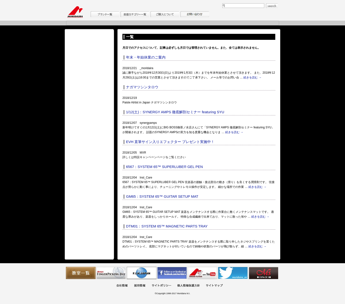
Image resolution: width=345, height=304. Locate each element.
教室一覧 (81, 273)
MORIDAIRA (75, 12)
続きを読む (252, 77)
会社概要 (122, 286)
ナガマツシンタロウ (142, 87)
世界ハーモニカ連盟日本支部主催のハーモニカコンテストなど (141, 273)
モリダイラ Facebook (172, 273)
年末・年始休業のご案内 (146, 57)
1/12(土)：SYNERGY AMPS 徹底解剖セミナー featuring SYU (175, 112)
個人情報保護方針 (188, 286)
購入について (164, 14)
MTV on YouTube (202, 273)
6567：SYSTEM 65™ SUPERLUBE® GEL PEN (164, 167)
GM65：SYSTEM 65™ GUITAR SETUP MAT (162, 196)
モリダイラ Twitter (233, 273)
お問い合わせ (194, 14)
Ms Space (263, 273)
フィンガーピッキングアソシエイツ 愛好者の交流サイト (111, 273)
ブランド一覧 (105, 14)
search (272, 5)
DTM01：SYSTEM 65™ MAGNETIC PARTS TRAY (167, 226)
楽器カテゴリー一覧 (135, 14)
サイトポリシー (161, 286)
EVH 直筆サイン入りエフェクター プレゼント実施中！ (170, 142)
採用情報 (139, 286)
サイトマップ (214, 286)
